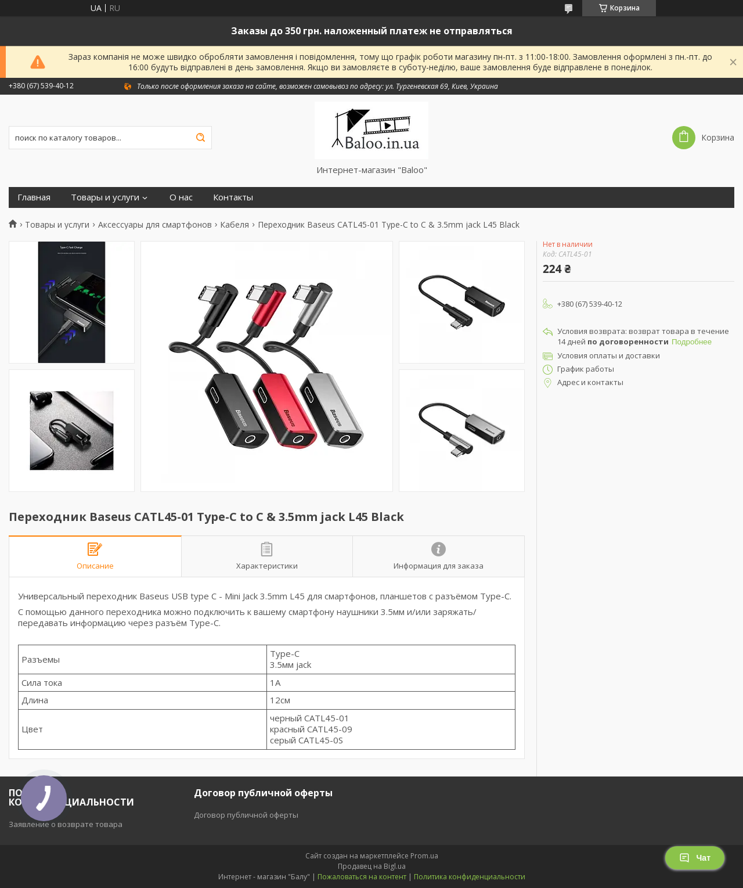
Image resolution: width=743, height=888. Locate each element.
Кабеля (234, 225)
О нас (181, 197)
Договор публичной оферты (246, 815)
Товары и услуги (105, 197)
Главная (34, 197)
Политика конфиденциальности (469, 877)
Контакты (233, 197)
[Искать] (200, 137)
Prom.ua (424, 856)
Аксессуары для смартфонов (155, 225)
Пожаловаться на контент (362, 877)
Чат (694, 858)
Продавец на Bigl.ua (372, 866)
